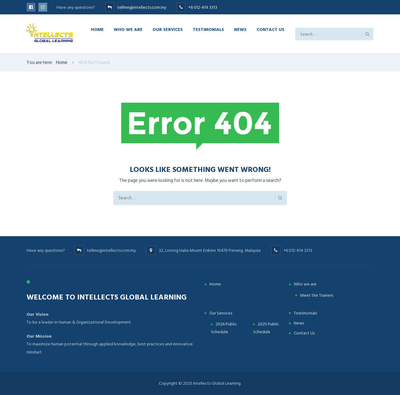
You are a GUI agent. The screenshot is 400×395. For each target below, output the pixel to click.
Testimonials (208, 29)
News (240, 29)
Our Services (167, 29)
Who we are (128, 29)
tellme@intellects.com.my (141, 7)
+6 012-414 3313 (202, 7)
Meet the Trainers (316, 295)
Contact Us (270, 29)
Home (97, 29)
